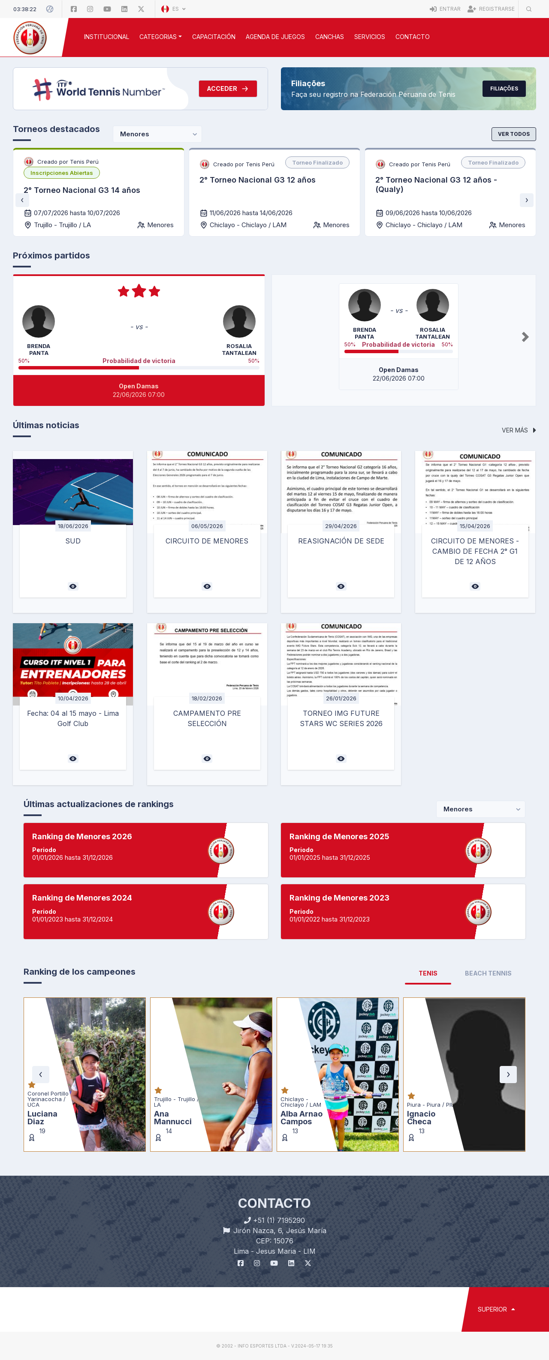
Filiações (504, 88)
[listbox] (62, 173)
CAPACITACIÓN (213, 36)
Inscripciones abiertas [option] (61, 172)
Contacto (412, 36)
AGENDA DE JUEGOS (275, 36)
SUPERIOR (496, 1309)
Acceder (228, 88)
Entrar (445, 9)
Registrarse (491, 9)
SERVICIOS (369, 36)
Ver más (519, 430)
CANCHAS (329, 36)
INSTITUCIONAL (106, 36)
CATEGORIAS (158, 36)
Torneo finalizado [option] (317, 162)
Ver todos (514, 134)
